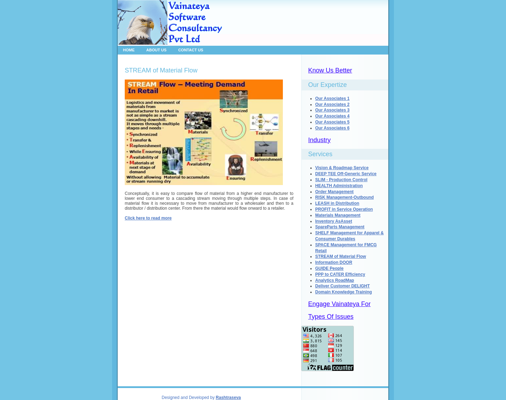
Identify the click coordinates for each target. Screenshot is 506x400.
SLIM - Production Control (341, 179)
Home (129, 50)
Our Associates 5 (332, 122)
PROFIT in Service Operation (344, 209)
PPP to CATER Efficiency (340, 274)
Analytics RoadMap (334, 280)
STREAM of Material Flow (340, 256)
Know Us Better (330, 70)
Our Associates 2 (332, 104)
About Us (156, 50)
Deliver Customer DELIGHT (342, 286)
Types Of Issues (330, 316)
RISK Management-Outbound (344, 197)
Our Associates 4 (332, 116)
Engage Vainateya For (339, 303)
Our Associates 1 (332, 98)
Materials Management (338, 215)
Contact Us (190, 50)
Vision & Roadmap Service (342, 167)
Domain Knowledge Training (343, 292)
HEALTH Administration (339, 185)
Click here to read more (148, 218)
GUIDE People (329, 268)
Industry (319, 140)
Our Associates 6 (332, 128)
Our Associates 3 (332, 110)
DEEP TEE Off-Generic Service (346, 173)
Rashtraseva (228, 397)
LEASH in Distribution (337, 203)
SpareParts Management (339, 226)
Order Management (334, 191)
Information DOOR (333, 262)
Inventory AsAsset (333, 221)
